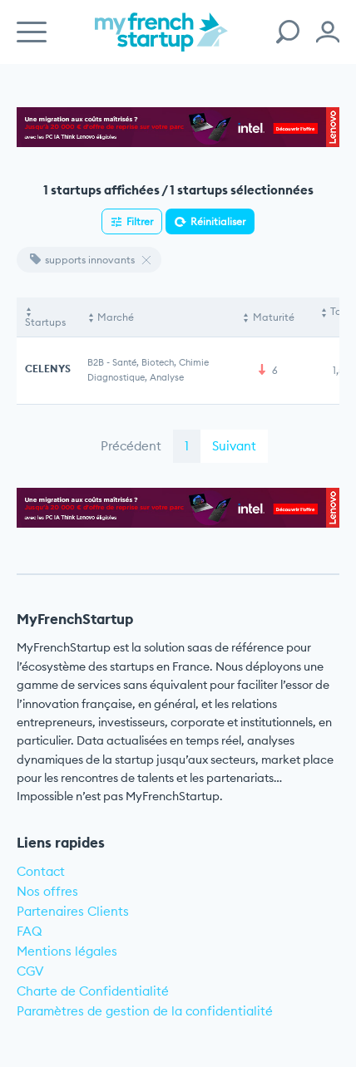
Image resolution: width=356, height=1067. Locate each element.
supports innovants (82, 259)
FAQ (29, 931)
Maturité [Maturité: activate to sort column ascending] (273, 317)
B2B (95, 362)
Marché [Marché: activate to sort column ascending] (115, 317)
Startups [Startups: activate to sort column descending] (45, 322)
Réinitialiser (217, 221)
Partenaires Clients (73, 911)
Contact (41, 871)
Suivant (234, 446)
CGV (30, 971)
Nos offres (47, 891)
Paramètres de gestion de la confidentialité (145, 1011)
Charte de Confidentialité (93, 991)
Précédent (131, 446)
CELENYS (48, 368)
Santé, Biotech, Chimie (160, 362)
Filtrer (139, 221)
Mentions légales (67, 951)
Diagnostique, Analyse (135, 377)
